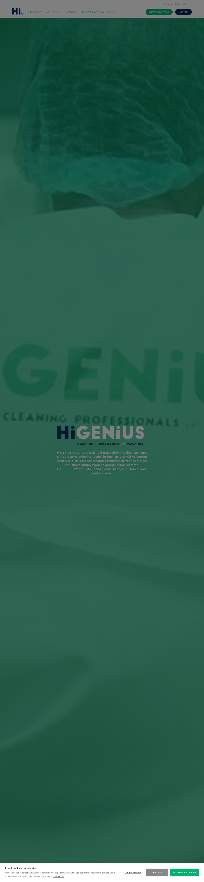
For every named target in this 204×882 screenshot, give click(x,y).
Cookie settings (133, 872)
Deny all (157, 872)
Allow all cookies (184, 872)
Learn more (58, 876)
